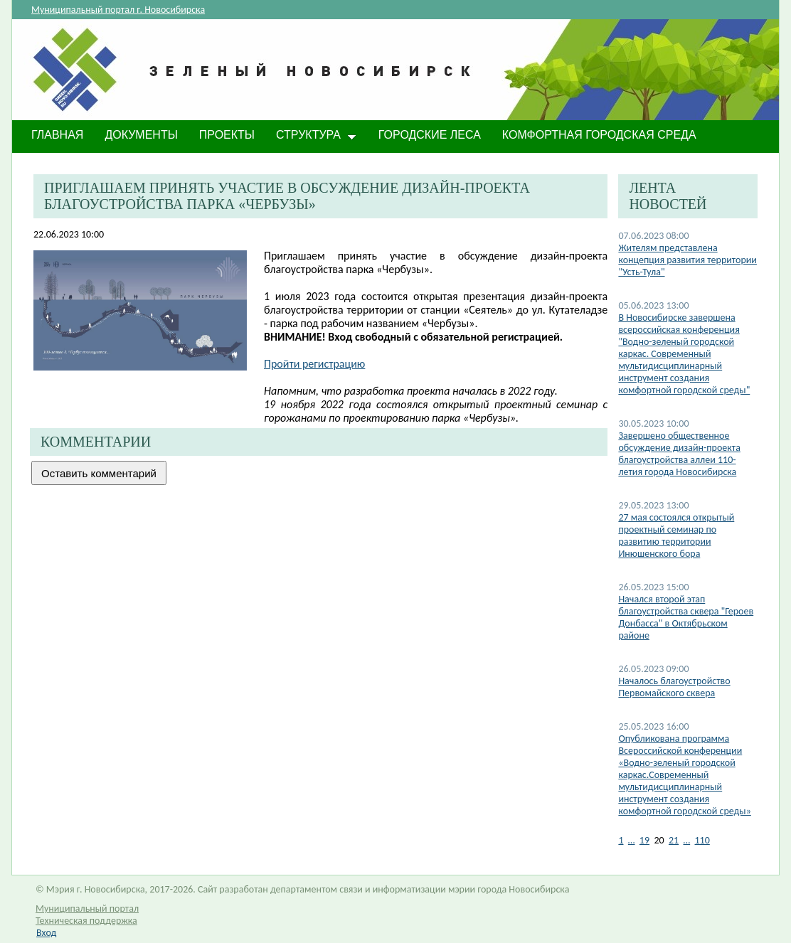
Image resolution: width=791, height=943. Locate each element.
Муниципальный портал (87, 908)
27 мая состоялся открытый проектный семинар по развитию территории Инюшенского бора (676, 535)
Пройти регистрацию (314, 364)
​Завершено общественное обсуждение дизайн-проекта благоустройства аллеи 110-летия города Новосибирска (679, 454)
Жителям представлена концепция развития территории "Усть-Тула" (687, 260)
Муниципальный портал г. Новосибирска (118, 10)
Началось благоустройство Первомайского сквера (674, 687)
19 (644, 840)
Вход (46, 933)
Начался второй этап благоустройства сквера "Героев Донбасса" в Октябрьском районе (685, 617)
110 (702, 840)
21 (674, 840)
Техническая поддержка (86, 921)
